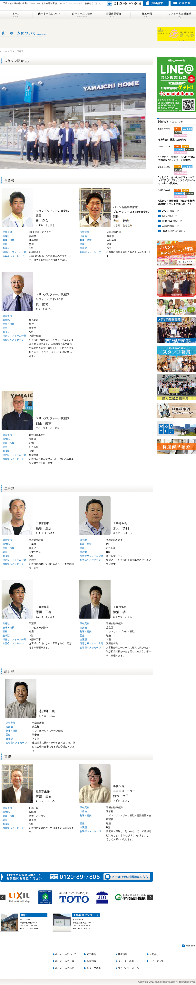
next (150, 897)
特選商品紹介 (114, 14)
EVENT (166, 210)
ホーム (16, 14)
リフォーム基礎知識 (179, 14)
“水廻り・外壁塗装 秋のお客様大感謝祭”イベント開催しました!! (176, 202)
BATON (166, 226)
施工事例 (146, 14)
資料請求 (156, 3)
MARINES (167, 220)
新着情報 (121, 954)
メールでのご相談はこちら (126, 876)
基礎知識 (90, 961)
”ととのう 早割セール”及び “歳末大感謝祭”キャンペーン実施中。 (176, 158)
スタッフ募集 (92, 968)
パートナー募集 (125, 961)
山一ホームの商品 (63, 968)
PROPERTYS (169, 231)
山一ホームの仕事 (81, 14)
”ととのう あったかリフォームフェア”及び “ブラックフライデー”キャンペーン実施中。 (176, 180)
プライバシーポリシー (129, 968)
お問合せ (153, 954)
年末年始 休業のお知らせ (172, 139)
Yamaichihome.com (165, 981)
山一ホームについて (49, 14)
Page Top (188, 945)
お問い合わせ (183, 3)
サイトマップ (155, 961)
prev (2, 897)
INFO (164, 216)
